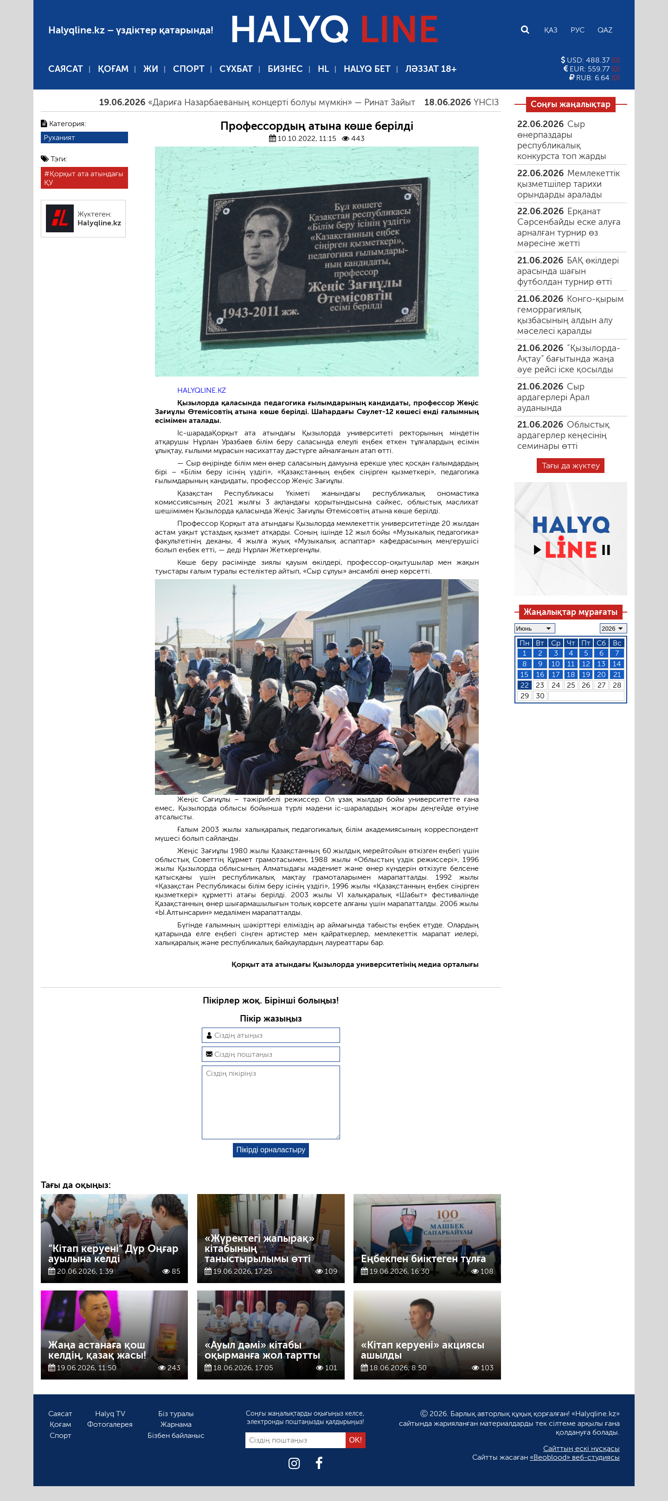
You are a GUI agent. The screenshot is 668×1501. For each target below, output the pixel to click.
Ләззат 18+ (430, 69)
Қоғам (113, 69)
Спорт (189, 69)
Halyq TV (110, 1428)
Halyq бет (367, 69)
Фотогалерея (110, 1439)
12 (586, 663)
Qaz (604, 30)
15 (524, 674)
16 (540, 674)
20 (601, 674)
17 (555, 674)
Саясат (65, 69)
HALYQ (334, 29)
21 (617, 674)
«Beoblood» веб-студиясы (575, 1472)
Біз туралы (176, 1428)
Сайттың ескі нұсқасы (581, 1463)
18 (571, 674)
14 (617, 663)
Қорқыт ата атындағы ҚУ (83, 178)
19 (586, 674)
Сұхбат (236, 69)
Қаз (551, 30)
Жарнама (176, 1439)
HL (323, 69)
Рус (577, 30)
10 (556, 663)
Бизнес (285, 69)
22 (524, 685)
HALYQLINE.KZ (201, 390)
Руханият (59, 137)
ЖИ (150, 69)
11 (571, 663)
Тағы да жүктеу (571, 465)
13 (601, 663)
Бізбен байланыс (176, 1450)
